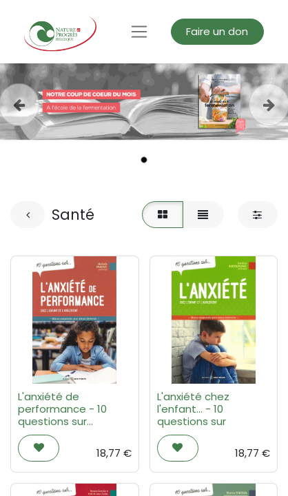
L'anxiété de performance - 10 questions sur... (62, 408)
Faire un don (217, 31)
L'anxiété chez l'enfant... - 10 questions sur (193, 408)
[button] (38, 448)
